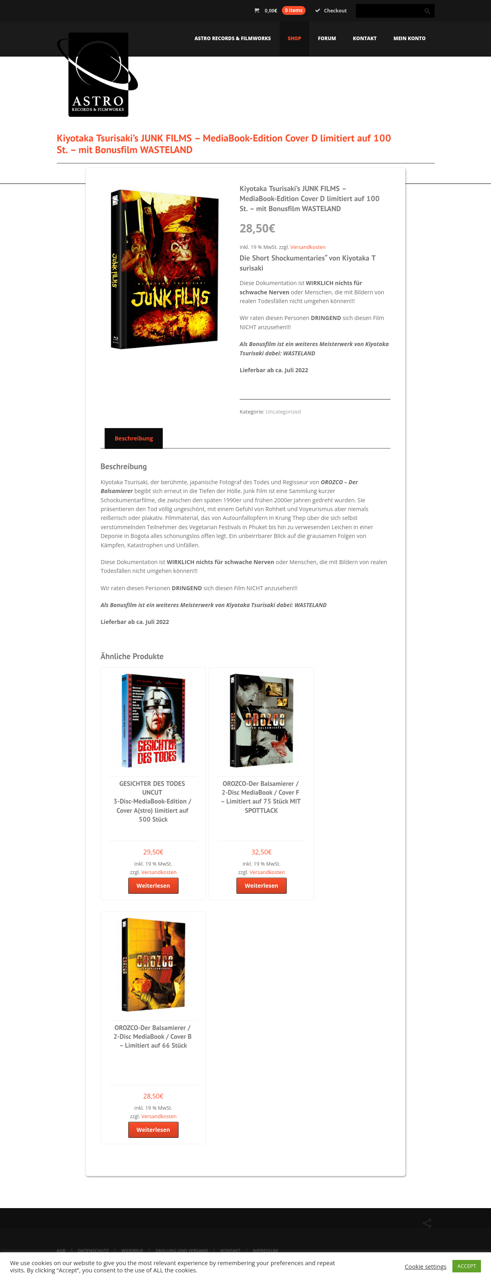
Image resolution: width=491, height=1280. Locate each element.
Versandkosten (308, 247)
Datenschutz (93, 1250)
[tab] (132, 438)
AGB (61, 1250)
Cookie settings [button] (426, 1266)
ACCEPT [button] (466, 1266)
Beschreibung (134, 438)
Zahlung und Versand (182, 1250)
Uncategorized (283, 411)
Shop (294, 38)
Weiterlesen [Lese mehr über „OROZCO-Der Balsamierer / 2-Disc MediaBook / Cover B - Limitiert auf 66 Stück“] (153, 1129)
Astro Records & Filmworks (233, 38)
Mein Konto (410, 38)
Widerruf (132, 1250)
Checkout (331, 10)
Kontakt (365, 38)
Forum (327, 38)
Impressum (265, 1250)
